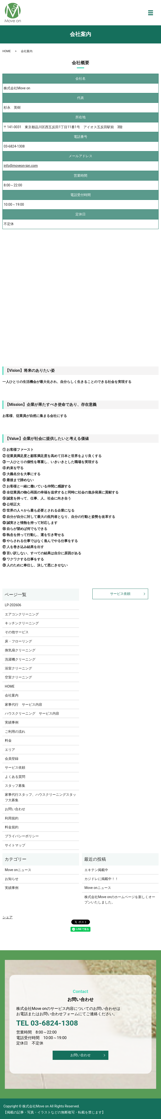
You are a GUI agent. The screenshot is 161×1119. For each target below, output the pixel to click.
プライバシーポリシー (22, 836)
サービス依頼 (15, 767)
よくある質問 (15, 777)
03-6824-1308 (14, 146)
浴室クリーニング (18, 668)
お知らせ (11, 879)
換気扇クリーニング (20, 650)
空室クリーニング (18, 677)
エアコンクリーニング (22, 614)
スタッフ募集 (15, 786)
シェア (7, 917)
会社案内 (11, 695)
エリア (10, 750)
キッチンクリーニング (22, 623)
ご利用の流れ (15, 731)
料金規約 (11, 827)
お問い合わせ (15, 809)
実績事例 (11, 722)
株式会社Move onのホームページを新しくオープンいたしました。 (119, 899)
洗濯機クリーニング (20, 659)
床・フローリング (18, 641)
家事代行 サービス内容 (23, 704)
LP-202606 (13, 605)
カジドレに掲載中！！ (101, 879)
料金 (8, 740)
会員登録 (11, 758)
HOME (6, 51)
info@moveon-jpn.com (21, 166)
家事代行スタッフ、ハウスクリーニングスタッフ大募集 (40, 797)
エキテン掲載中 (96, 870)
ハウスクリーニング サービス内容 (32, 713)
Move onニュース (18, 870)
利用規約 (11, 818)
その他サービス (17, 632)
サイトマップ (15, 845)
